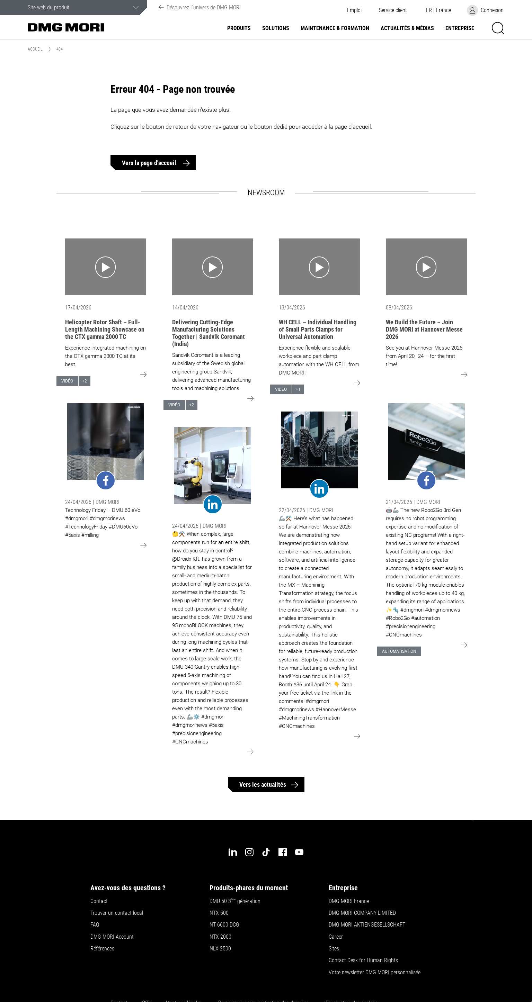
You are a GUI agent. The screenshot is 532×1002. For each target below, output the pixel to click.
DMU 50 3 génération (235, 901)
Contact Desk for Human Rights (363, 960)
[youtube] (299, 852)
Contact (99, 901)
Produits (239, 28)
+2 (84, 381)
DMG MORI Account (112, 937)
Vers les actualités (262, 784)
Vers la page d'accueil (150, 162)
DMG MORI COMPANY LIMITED (362, 913)
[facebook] (282, 852)
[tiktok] (266, 852)
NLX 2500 (220, 949)
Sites (334, 949)
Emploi (354, 10)
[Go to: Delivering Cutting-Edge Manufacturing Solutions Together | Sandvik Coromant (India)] (212, 266)
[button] (392, 10)
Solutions (275, 28)
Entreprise (459, 28)
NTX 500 (219, 913)
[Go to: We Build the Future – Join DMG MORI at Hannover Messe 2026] (426, 266)
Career (336, 937)
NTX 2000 (220, 937)
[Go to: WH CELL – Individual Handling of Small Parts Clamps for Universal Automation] (319, 266)
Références (102, 949)
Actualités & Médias (407, 28)
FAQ (94, 925)
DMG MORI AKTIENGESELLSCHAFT (367, 925)
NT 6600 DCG (224, 925)
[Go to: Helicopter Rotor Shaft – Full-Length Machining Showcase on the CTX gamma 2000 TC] (105, 266)
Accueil (35, 49)
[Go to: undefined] (105, 446)
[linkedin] (232, 852)
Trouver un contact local (116, 913)
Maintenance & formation (335, 28)
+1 (298, 389)
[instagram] (249, 852)
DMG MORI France (349, 901)
